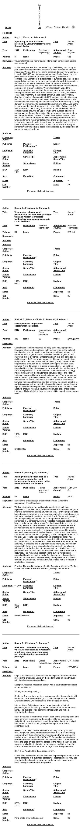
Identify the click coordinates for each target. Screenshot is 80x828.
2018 (16, 225)
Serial (56, 184)
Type (55, 41)
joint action (70, 61)
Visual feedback (33, 503)
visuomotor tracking (23, 61)
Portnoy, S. (44, 208)
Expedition (28, 176)
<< (39, 4)
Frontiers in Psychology (44, 51)
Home (8, 27)
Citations (57, 27)
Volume (6, 57)
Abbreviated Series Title (59, 158)
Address (6, 133)
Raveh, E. (19, 208)
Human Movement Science (44, 490)
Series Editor (5, 158)
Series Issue (29, 163)
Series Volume (6, 164)
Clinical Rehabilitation (45, 662)
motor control (20, 63)
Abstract (6, 67)
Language (7, 150)
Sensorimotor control (47, 501)
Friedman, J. (40, 37)
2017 (16, 50)
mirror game (39, 61)
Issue (26, 57)
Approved (58, 180)
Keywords (7, 61)
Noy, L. (17, 37)
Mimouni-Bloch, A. (35, 319)
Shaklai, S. (19, 319)
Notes (5, 180)
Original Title (57, 151)
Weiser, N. (28, 37)
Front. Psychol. (71, 51)
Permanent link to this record (40, 191)
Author (5, 37)
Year (4, 50)
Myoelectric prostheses (25, 501)
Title (4, 41)
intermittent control (55, 61)
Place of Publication (29, 145)
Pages (56, 57)
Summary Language (28, 151)
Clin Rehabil (73, 661)
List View (48, 27)
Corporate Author (7, 138)
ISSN (4, 170)
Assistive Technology (44, 226)
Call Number (6, 185)
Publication (29, 50)
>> (39, 27)
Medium (57, 170)
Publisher (7, 144)
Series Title (29, 157)
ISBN (25, 170)
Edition (57, 163)
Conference (59, 176)
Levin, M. (50, 319)
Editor (56, 144)
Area (4, 176)
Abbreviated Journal (59, 51)
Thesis (56, 137)
